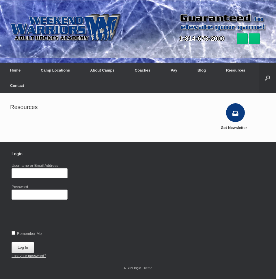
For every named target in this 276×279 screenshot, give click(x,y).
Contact (17, 85)
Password (20, 187)
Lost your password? (29, 256)
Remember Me (27, 233)
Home (15, 70)
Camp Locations (55, 70)
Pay (174, 70)
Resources (235, 70)
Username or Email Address (35, 165)
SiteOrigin (133, 268)
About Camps (102, 70)
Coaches (142, 70)
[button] (267, 78)
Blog (201, 70)
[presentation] (55, 216)
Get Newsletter (235, 128)
